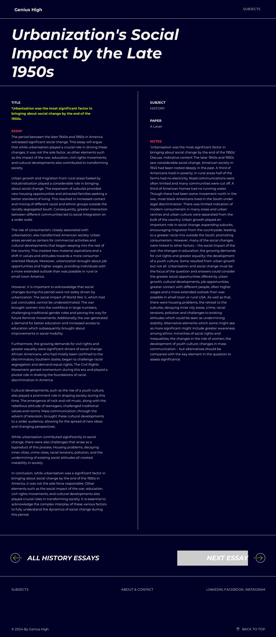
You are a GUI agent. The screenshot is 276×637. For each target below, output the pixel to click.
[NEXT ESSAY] (212, 558)
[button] (251, 9)
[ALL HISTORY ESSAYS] (63, 558)
